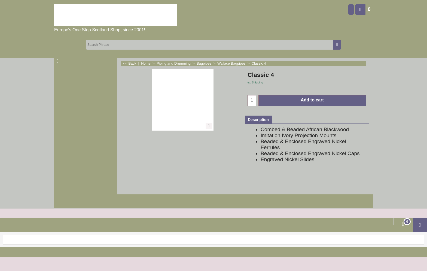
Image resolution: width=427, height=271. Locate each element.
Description (258, 120)
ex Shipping (255, 82)
